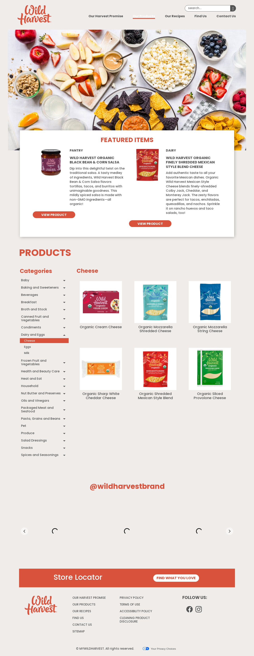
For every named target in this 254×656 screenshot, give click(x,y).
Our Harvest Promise (106, 16)
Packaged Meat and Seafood (37, 409)
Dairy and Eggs (33, 335)
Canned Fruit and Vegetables (35, 318)
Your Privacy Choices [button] (159, 648)
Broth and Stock (34, 309)
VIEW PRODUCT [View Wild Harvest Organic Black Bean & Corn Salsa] (54, 215)
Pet (23, 426)
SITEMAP (78, 631)
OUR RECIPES (81, 611)
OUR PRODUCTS (83, 604)
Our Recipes (175, 16)
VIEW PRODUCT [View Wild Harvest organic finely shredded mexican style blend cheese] (150, 224)
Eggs (27, 347)
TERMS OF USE (130, 605)
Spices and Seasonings (40, 455)
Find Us (200, 16)
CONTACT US (82, 625)
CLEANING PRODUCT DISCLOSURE (135, 621)
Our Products (144, 16)
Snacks (27, 448)
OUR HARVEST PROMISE (89, 598)
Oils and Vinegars (35, 400)
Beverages (29, 295)
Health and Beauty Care (40, 371)
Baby (25, 280)
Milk (26, 353)
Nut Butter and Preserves (41, 393)
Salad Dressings (34, 440)
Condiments (31, 327)
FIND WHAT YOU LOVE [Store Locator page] (176, 578)
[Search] (207, 8)
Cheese (29, 340)
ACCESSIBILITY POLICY (136, 612)
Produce (27, 433)
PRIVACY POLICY (132, 599)
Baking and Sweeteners (40, 287)
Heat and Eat (31, 378)
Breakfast (29, 302)
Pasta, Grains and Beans (40, 418)
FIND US (78, 618)
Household (29, 386)
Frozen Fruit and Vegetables (33, 362)
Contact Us (226, 16)
